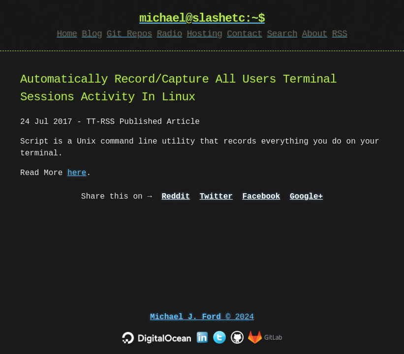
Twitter (216, 196)
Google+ (306, 196)
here (76, 173)
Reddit (175, 196)
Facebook (261, 196)
